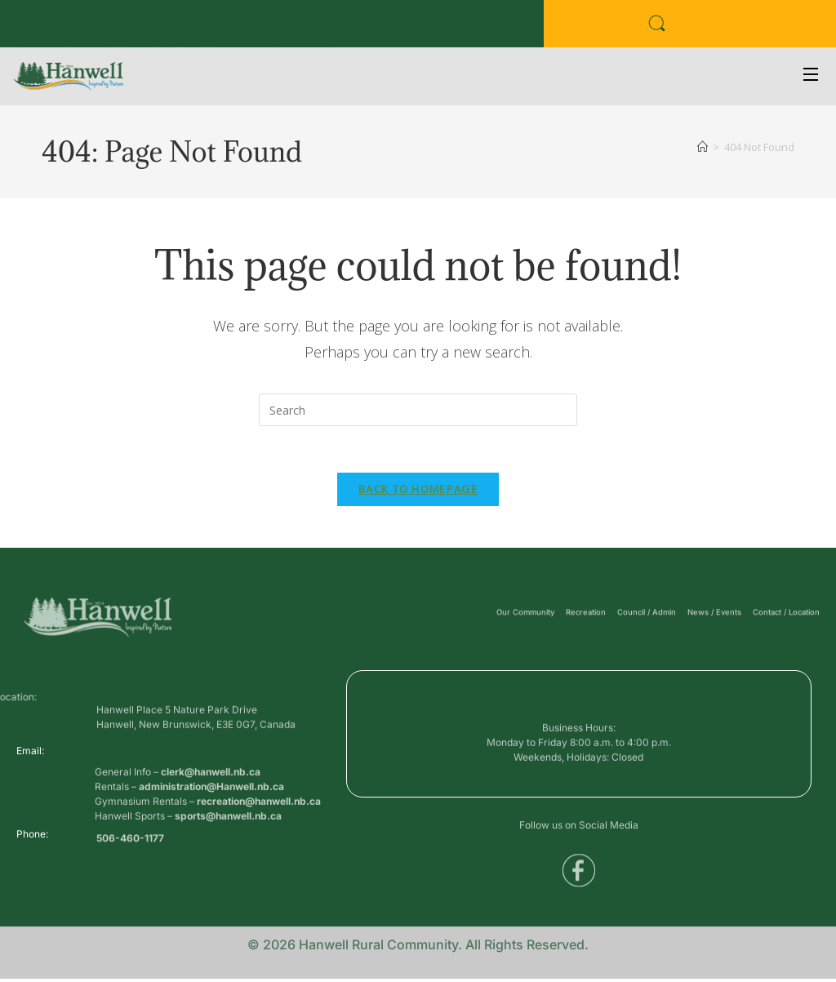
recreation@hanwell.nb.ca (259, 830)
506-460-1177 (130, 846)
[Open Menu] (811, 76)
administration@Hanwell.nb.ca (211, 815)
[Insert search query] (418, 409)
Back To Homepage (418, 492)
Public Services (158, 29)
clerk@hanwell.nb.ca (210, 800)
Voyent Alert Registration (270, 29)
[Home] (702, 147)
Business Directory (61, 29)
